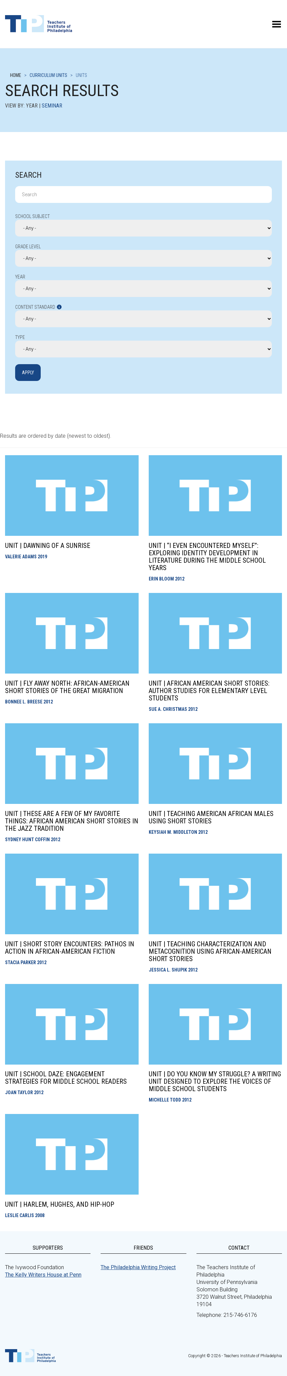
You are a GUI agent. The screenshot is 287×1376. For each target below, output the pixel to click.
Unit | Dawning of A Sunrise (47, 546)
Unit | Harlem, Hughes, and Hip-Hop (59, 1204)
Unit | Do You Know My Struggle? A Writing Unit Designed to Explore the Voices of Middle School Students (215, 1081)
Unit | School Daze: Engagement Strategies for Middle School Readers (66, 1077)
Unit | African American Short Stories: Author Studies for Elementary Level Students (209, 690)
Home (15, 75)
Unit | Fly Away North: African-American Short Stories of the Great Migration (67, 687)
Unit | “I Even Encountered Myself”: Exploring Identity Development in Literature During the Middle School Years (207, 557)
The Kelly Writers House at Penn (43, 1275)
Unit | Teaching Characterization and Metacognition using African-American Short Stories (210, 951)
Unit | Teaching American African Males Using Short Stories (211, 817)
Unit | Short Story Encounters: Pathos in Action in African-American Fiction (69, 947)
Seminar (52, 105)
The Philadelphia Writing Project (138, 1267)
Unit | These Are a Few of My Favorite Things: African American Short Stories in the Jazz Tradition (71, 821)
